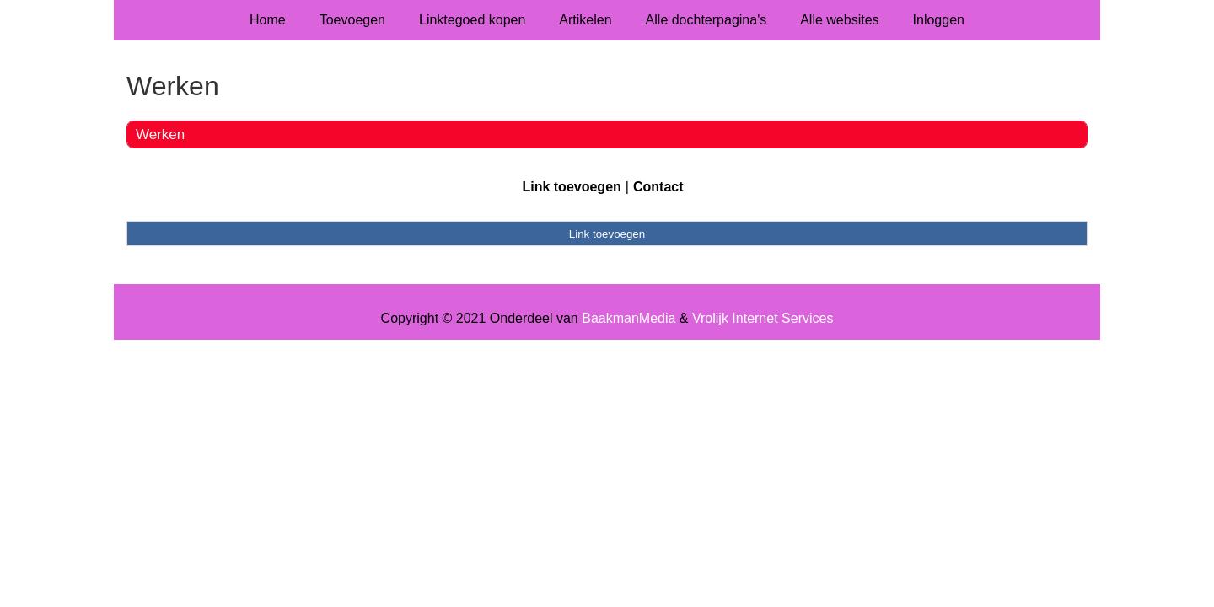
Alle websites (839, 20)
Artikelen (585, 20)
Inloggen (938, 20)
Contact (658, 187)
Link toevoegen (571, 187)
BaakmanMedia (628, 318)
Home (268, 20)
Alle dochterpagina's (706, 20)
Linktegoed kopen (472, 20)
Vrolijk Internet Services (762, 318)
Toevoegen (352, 20)
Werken (160, 134)
